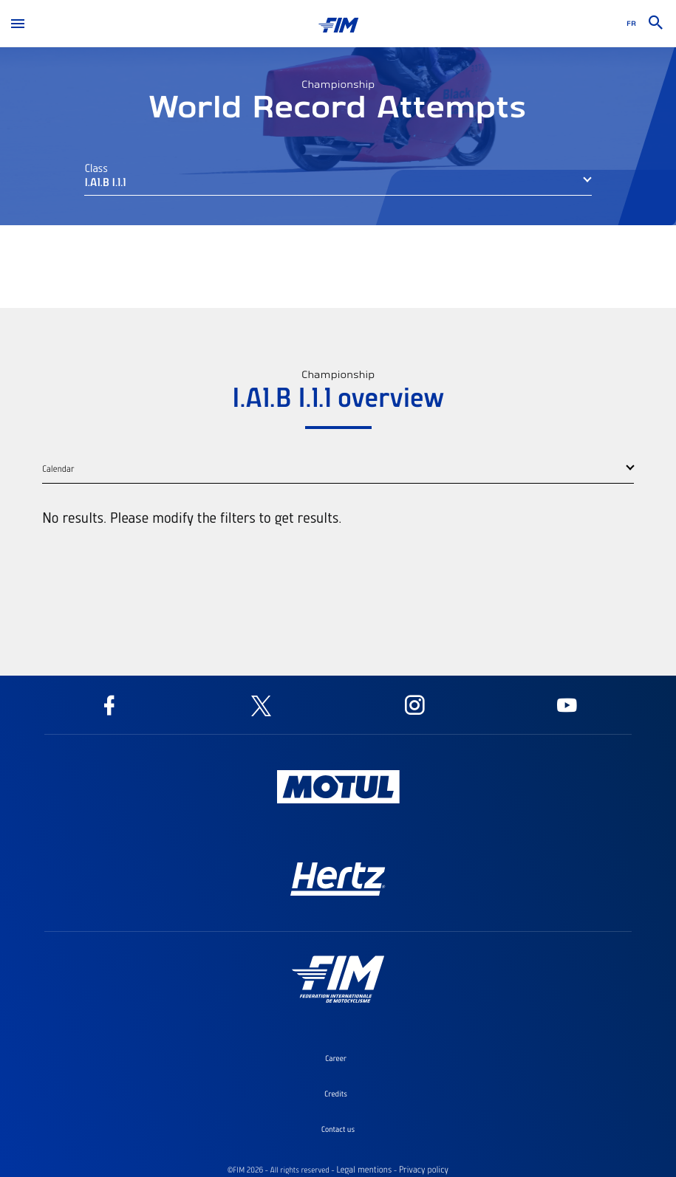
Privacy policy (423, 1170)
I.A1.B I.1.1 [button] (105, 181)
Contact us (338, 1129)
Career (335, 1058)
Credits (335, 1093)
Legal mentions (364, 1170)
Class (96, 167)
